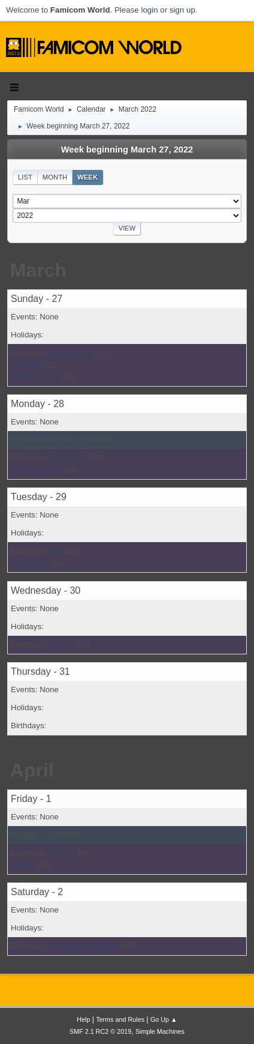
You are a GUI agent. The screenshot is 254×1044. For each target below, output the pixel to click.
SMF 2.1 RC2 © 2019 (100, 1031)
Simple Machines (160, 1031)
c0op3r (23, 864)
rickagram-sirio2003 (84, 945)
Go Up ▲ (163, 1019)
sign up (182, 9)
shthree (62, 852)
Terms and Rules (120, 1019)
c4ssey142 (68, 457)
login (149, 9)
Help (83, 1019)
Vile (55, 550)
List (25, 177)
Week (87, 177)
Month (55, 177)
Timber (61, 644)
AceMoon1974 (36, 469)
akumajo (26, 364)
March (38, 270)
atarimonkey (70, 352)
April (32, 770)
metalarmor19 (35, 376)
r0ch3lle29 (29, 562)
